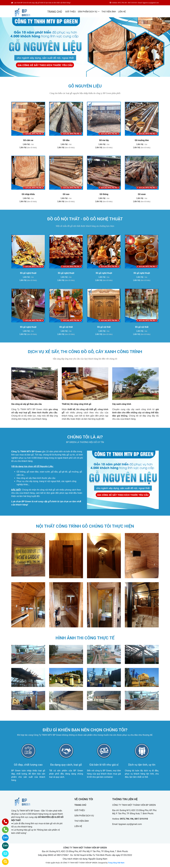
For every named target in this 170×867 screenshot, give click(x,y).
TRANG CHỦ (54, 11)
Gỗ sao (66, 194)
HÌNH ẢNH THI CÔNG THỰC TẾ (85, 637)
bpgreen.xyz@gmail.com (130, 824)
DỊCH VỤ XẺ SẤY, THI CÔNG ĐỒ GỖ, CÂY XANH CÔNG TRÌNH (85, 351)
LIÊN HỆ (122, 11)
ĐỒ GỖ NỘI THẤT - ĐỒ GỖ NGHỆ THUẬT (85, 218)
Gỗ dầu (66, 140)
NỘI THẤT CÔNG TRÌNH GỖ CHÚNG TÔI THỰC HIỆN (85, 526)
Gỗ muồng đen (142, 140)
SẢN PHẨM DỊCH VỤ (88, 11)
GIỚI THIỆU (70, 11)
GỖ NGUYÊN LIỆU (85, 86)
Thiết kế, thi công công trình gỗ (76, 404)
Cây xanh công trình (121, 404)
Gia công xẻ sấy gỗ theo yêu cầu (26, 404)
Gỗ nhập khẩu (28, 194)
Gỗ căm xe (28, 140)
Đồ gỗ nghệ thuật (28, 273)
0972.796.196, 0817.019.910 (134, 819)
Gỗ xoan (142, 194)
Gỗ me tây (104, 140)
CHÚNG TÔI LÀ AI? (85, 436)
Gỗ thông (104, 194)
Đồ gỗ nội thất (66, 327)
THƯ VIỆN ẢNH (108, 11)
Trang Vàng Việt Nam (116, 863)
